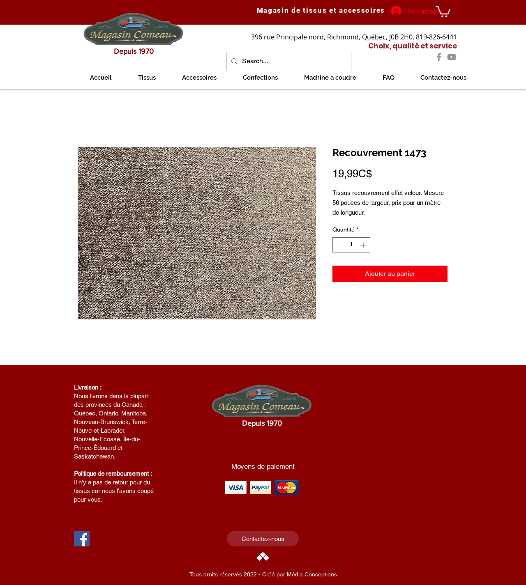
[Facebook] (439, 57)
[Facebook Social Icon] (82, 538)
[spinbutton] (351, 245)
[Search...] (288, 61)
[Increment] (364, 245)
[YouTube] (451, 57)
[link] (443, 11)
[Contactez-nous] (263, 538)
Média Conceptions (312, 574)
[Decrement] (339, 245)
